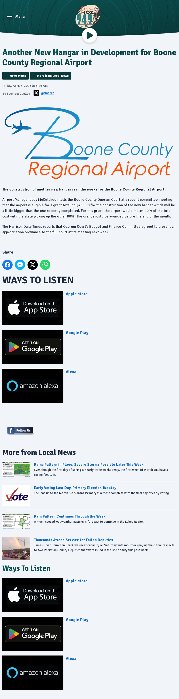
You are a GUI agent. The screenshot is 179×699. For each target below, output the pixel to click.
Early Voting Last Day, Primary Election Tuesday (75, 488)
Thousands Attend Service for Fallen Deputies (73, 540)
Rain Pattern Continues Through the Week (70, 516)
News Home (18, 76)
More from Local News (53, 76)
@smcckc (44, 93)
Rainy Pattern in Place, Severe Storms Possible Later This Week (89, 464)
